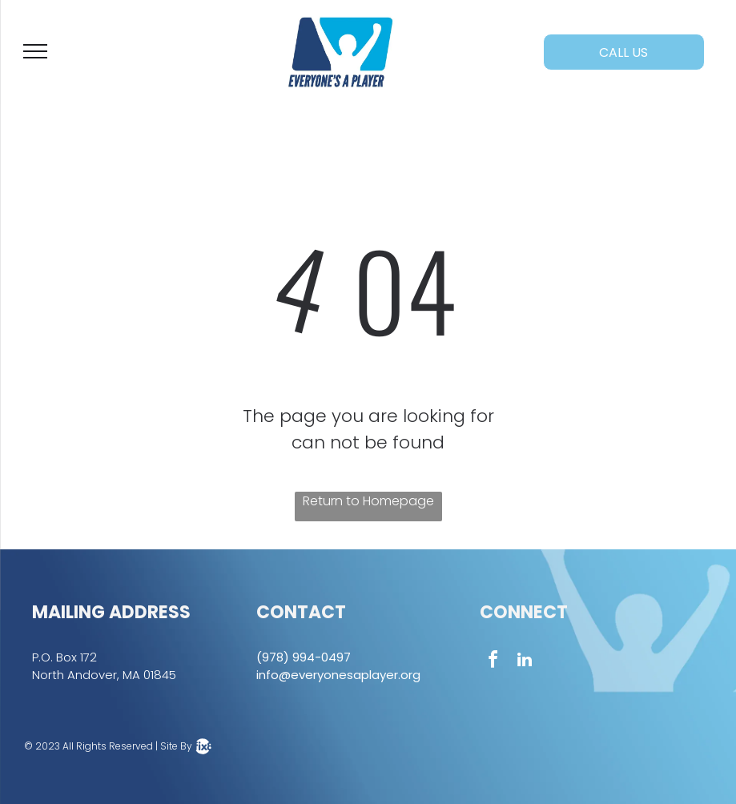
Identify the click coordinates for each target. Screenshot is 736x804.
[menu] (35, 51)
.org (409, 674)
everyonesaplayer (344, 674)
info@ (273, 674)
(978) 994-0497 (303, 657)
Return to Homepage (368, 501)
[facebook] (492, 662)
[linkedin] (524, 662)
